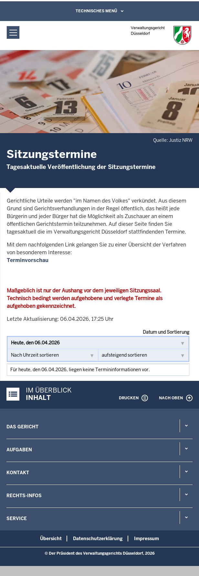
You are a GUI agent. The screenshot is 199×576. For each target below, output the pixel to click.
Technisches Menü (96, 11)
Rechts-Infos (24, 495)
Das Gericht (22, 427)
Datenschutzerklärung (98, 538)
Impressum (146, 538)
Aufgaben (19, 450)
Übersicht (51, 538)
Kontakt (17, 473)
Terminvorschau (27, 260)
